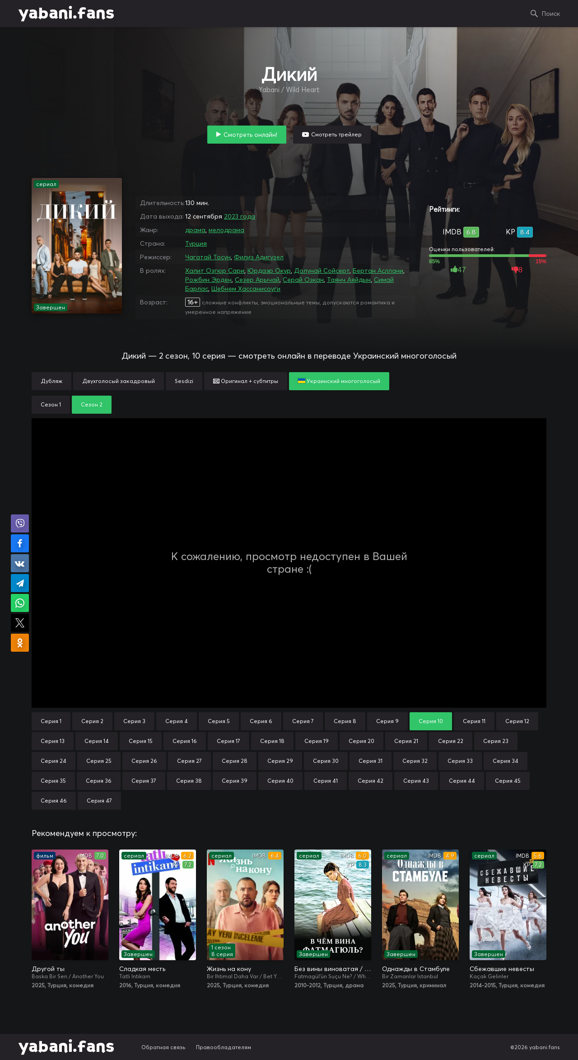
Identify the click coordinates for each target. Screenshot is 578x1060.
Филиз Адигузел (259, 257)
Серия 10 (431, 721)
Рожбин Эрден (208, 280)
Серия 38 (189, 780)
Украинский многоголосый (339, 381)
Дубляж (51, 381)
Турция (196, 243)
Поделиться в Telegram (20, 583)
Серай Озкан (303, 280)
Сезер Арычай (257, 280)
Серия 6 (261, 721)
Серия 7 (303, 721)
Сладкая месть (142, 969)
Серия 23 (495, 741)
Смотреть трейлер (336, 134)
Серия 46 (54, 800)
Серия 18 (272, 741)
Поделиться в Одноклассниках (20, 643)
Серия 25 (99, 760)
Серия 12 (517, 721)
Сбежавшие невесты (502, 969)
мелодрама (226, 230)
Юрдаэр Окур (269, 270)
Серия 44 (462, 780)
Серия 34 (505, 760)
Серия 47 (99, 800)
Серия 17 (228, 741)
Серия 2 (92, 721)
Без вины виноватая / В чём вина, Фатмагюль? (332, 969)
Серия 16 (184, 741)
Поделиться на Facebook (20, 543)
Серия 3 (134, 721)
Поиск (551, 13)
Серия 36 (99, 780)
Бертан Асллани (378, 270)
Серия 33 (460, 760)
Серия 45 (508, 780)
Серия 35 (53, 780)
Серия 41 (325, 780)
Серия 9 (387, 721)
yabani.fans (66, 13)
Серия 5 (219, 721)
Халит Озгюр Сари (214, 270)
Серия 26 (144, 760)
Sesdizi (184, 381)
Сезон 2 (92, 404)
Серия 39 (234, 780)
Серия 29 (280, 760)
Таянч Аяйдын (349, 280)
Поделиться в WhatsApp (20, 603)
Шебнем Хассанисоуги (245, 289)
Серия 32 (415, 760)
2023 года (239, 216)
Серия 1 (51, 721)
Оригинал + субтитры (245, 381)
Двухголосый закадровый (118, 381)
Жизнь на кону (229, 969)
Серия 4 (176, 721)
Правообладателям (223, 1047)
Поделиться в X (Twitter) (20, 623)
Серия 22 (450, 741)
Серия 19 (316, 741)
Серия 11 (474, 721)
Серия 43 (416, 780)
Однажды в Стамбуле (416, 969)
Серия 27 (189, 760)
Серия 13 (53, 741)
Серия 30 (326, 760)
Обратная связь (163, 1047)
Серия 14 (96, 741)
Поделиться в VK (20, 563)
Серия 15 (141, 741)
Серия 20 (361, 741)
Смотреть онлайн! (250, 134)
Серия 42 (370, 780)
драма (195, 230)
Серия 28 (234, 760)
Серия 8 (345, 721)
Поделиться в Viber (20, 523)
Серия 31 (370, 760)
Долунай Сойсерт (322, 270)
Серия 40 (280, 780)
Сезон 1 (51, 404)
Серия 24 (53, 760)
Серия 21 (406, 741)
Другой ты (48, 969)
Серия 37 (143, 780)
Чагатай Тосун (208, 257)
